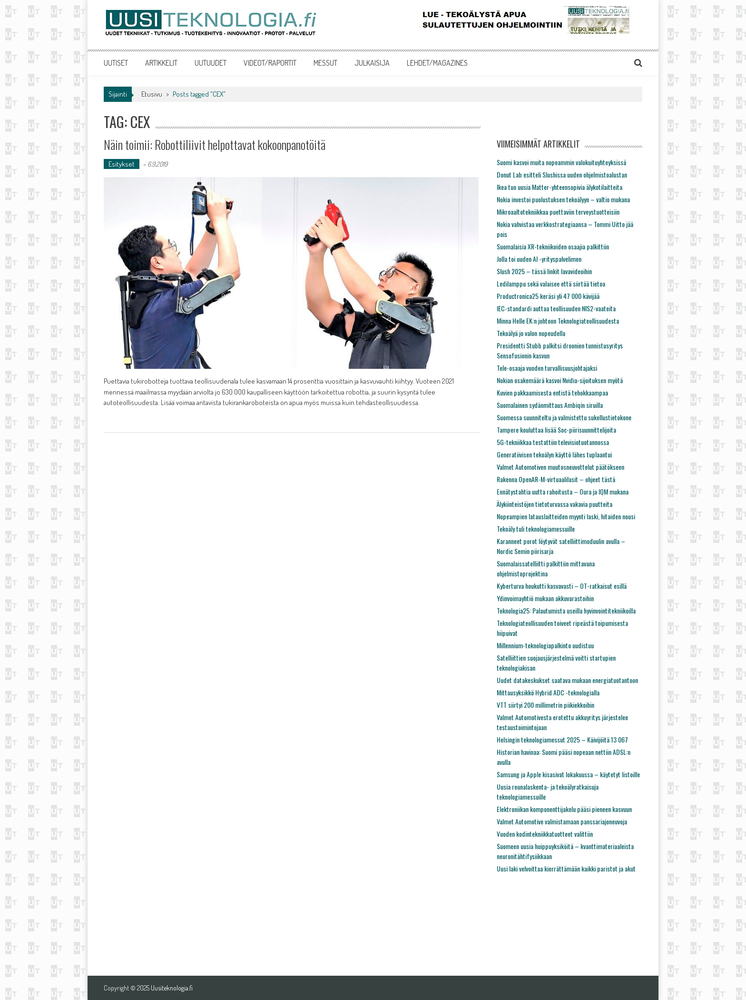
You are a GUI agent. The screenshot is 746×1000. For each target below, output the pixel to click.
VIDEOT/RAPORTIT (270, 63)
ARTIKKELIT (161, 63)
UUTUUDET (210, 63)
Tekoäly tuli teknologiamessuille (536, 529)
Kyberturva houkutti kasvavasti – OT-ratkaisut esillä (562, 586)
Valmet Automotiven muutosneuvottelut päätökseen (560, 467)
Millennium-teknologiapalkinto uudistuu (545, 645)
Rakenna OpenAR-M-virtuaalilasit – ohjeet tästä (556, 479)
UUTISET (116, 63)
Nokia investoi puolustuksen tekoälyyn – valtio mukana (563, 199)
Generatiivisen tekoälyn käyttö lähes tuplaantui (554, 454)
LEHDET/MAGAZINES (437, 63)
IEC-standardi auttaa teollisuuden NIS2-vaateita (556, 308)
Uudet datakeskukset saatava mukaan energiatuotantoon (567, 680)
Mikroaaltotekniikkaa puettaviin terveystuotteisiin (558, 212)
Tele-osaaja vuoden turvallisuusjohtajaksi (547, 368)
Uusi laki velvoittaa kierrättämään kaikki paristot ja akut (566, 868)
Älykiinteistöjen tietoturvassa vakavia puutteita (554, 504)
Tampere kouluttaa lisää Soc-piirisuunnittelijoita (556, 430)
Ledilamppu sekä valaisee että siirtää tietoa (551, 283)
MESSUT (325, 63)
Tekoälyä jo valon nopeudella (531, 333)
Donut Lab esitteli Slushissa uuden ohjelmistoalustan (562, 174)
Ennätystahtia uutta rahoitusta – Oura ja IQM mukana (562, 491)
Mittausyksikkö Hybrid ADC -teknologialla (548, 692)
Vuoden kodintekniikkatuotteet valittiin (545, 834)
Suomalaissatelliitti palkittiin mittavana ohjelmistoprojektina (546, 568)
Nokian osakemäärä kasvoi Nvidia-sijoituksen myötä (560, 380)
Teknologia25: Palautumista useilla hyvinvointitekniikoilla (566, 610)
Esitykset (121, 163)
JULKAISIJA (372, 63)
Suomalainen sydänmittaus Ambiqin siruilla (550, 405)
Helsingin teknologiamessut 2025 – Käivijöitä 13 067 (562, 739)
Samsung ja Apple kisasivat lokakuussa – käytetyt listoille (568, 774)
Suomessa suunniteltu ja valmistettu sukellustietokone (564, 417)
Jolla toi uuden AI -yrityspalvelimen (539, 259)
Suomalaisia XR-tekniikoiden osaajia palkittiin (553, 246)
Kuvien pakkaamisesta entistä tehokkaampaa (552, 392)
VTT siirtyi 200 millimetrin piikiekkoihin (545, 705)
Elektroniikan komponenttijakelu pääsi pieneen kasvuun (564, 809)
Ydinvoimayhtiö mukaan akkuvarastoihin (545, 598)
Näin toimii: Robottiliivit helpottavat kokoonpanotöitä (214, 144)
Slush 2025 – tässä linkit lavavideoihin (544, 271)
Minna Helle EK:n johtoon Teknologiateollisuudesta (558, 321)
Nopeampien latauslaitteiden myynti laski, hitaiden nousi (566, 516)
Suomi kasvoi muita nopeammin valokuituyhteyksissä (561, 162)
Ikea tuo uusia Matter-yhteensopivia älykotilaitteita (559, 187)
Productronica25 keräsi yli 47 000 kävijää (548, 296)
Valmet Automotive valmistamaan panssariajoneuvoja (562, 821)
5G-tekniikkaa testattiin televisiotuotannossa (553, 442)
